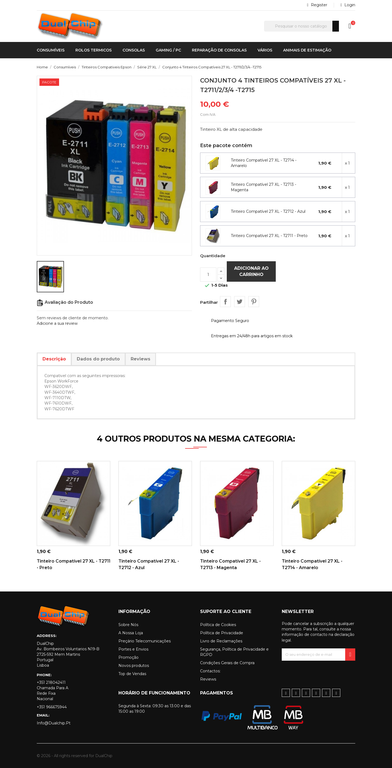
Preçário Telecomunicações (144, 641)
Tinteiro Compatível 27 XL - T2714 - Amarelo (263, 163)
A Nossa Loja (130, 632)
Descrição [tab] (54, 359)
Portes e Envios (133, 649)
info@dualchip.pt (54, 723)
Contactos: (210, 671)
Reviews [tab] (140, 359)
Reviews (208, 679)
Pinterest (253, 301)
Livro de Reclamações (221, 641)
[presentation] (323, 671)
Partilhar (225, 301)
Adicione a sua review (57, 323)
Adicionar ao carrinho (251, 271)
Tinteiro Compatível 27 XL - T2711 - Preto (269, 235)
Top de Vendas (132, 673)
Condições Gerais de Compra (227, 662)
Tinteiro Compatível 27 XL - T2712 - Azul (268, 211)
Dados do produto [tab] (98, 359)
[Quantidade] (208, 275)
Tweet (239, 301)
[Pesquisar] (301, 26)
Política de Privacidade (221, 632)
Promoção (128, 657)
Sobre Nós (128, 624)
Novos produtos (133, 665)
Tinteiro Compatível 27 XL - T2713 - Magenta (263, 187)
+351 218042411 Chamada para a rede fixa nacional (52, 690)
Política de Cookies (218, 624)
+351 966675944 (52, 707)
